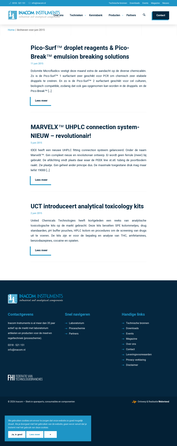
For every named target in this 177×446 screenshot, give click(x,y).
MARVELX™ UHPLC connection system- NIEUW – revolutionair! (85, 131)
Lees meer (41, 101)
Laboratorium (76, 323)
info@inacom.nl (39, 3)
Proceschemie (77, 328)
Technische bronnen (118, 3)
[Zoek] (144, 15)
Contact (130, 349)
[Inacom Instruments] (34, 15)
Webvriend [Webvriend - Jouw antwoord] (163, 401)
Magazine (155, 3)
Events (145, 3)
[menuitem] (118, 3)
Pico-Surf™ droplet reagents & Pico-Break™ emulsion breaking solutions (80, 52)
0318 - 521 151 (18, 3)
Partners (73, 334)
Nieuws (165, 3)
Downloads (135, 3)
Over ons (131, 344)
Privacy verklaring (136, 360)
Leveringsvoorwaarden (139, 354)
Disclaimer (132, 365)
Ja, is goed (16, 434)
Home (11, 30)
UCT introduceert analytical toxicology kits (87, 206)
